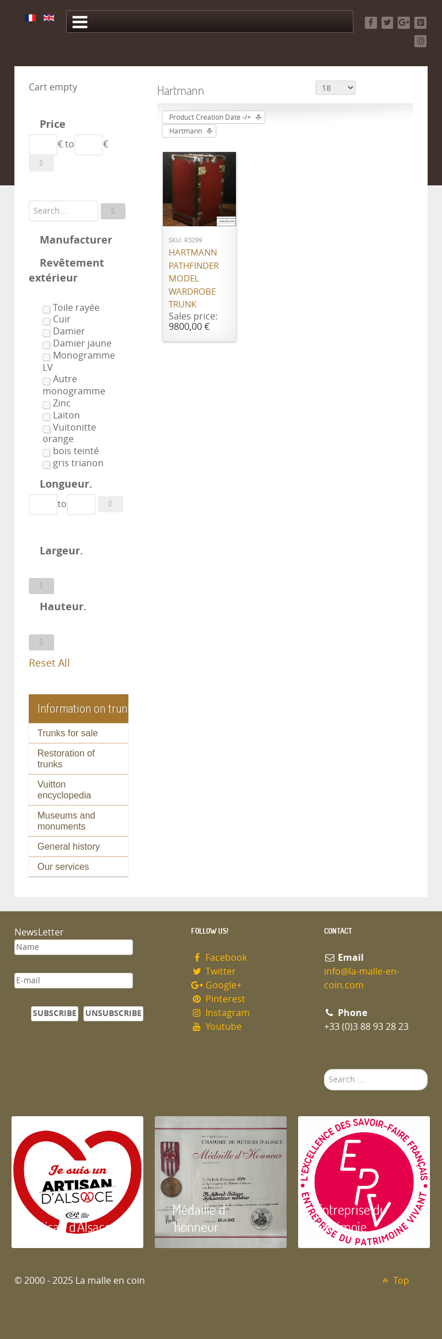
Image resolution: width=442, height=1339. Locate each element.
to (69, 144)
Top (394, 1280)
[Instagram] (420, 41)
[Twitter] (388, 23)
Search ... (324, 1069)
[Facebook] (371, 23)
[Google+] (404, 23)
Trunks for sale (67, 733)
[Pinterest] (420, 23)
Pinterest (218, 999)
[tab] (78, 125)
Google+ (216, 985)
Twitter (213, 971)
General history (68, 846)
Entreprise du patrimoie (351, 1217)
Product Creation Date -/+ (210, 117)
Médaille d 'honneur (199, 1217)
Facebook (219, 957)
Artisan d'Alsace (70, 1226)
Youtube (216, 1026)
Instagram (220, 1012)
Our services (63, 867)
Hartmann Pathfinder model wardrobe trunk (194, 279)
